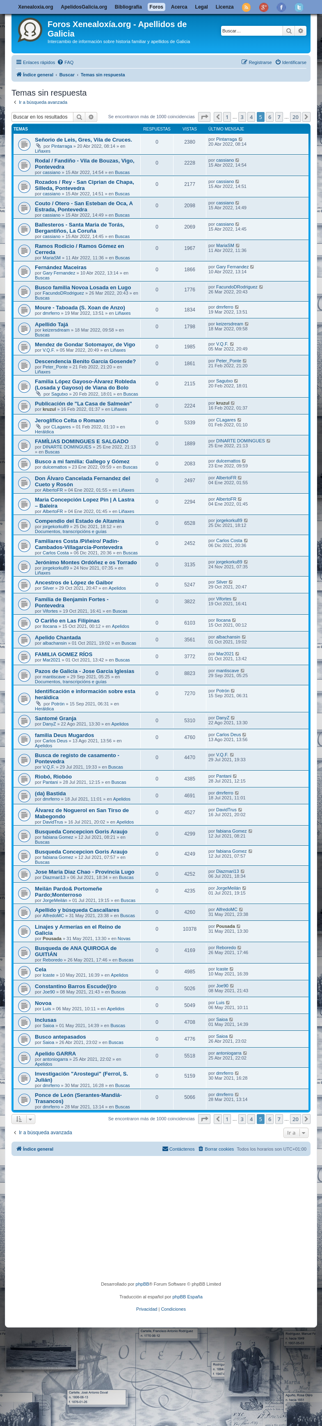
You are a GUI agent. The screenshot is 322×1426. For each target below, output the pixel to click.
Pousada (52, 938)
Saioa (48, 1025)
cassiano (51, 172)
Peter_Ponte (55, 366)
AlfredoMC (53, 915)
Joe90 (49, 991)
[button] (204, 117)
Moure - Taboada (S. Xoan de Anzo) (80, 307)
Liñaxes (42, 151)
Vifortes (50, 611)
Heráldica (44, 431)
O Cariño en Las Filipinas (67, 621)
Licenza (225, 7)
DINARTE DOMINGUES (67, 446)
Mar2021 (51, 659)
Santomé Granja (55, 718)
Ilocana (50, 626)
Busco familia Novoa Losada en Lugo (83, 287)
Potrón (57, 703)
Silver (48, 588)
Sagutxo (59, 393)
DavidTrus (53, 821)
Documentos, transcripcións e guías (71, 531)
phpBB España (187, 1296)
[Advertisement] (168, 1219)
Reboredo (52, 959)
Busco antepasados (60, 1037)
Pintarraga (61, 146)
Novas (124, 938)
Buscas (122, 172)
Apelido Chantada (58, 637)
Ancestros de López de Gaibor (74, 582)
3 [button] (242, 117)
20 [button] (295, 117)
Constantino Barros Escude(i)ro (75, 986)
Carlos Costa (56, 552)
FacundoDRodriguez (63, 293)
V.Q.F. (49, 350)
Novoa (43, 1003)
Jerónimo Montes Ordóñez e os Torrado (86, 562)
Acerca (179, 7)
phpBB (142, 1284)
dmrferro (51, 313)
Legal (201, 7)
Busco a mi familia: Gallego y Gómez (82, 461)
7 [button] (279, 117)
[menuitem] (65, 62)
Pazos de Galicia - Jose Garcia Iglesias (85, 671)
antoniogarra (55, 1059)
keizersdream (56, 329)
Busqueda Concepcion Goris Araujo (81, 832)
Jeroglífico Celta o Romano (70, 420)
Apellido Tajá (51, 324)
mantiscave (54, 676)
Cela (40, 969)
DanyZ (49, 723)
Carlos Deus (55, 740)
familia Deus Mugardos (64, 735)
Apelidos (117, 588)
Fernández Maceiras (61, 267)
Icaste (49, 975)
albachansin (55, 643)
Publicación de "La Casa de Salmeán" (83, 404)
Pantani (50, 782)
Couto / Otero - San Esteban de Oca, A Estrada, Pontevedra (84, 206)
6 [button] (269, 117)
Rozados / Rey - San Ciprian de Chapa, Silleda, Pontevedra (84, 185)
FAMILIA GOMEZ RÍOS (63, 654)
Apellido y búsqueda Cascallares (77, 910)
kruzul (49, 409)
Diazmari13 (54, 877)
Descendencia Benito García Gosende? (85, 361)
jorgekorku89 (56, 526)
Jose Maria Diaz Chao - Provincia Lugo (85, 872)
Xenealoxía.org (35, 7)
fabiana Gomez (58, 837)
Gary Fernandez (59, 272)
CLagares (61, 426)
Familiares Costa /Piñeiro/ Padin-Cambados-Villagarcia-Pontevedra (79, 544)
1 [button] (227, 117)
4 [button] (251, 117)
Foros (156, 7)
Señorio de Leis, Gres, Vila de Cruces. (83, 140)
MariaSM (52, 257)
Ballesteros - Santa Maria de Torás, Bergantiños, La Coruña (79, 228)
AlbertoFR (53, 490)
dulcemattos (55, 467)
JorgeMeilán (55, 900)
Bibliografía (128, 7)
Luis (47, 1008)
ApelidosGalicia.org (84, 7)
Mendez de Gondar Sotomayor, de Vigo (85, 344)
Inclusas (46, 1020)
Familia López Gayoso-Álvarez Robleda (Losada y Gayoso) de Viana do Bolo (85, 384)
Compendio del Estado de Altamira (79, 521)
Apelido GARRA (55, 1054)
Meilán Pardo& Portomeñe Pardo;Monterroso (68, 892)
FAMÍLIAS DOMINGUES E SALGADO (82, 441)
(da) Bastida (50, 793)
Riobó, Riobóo (53, 777)
